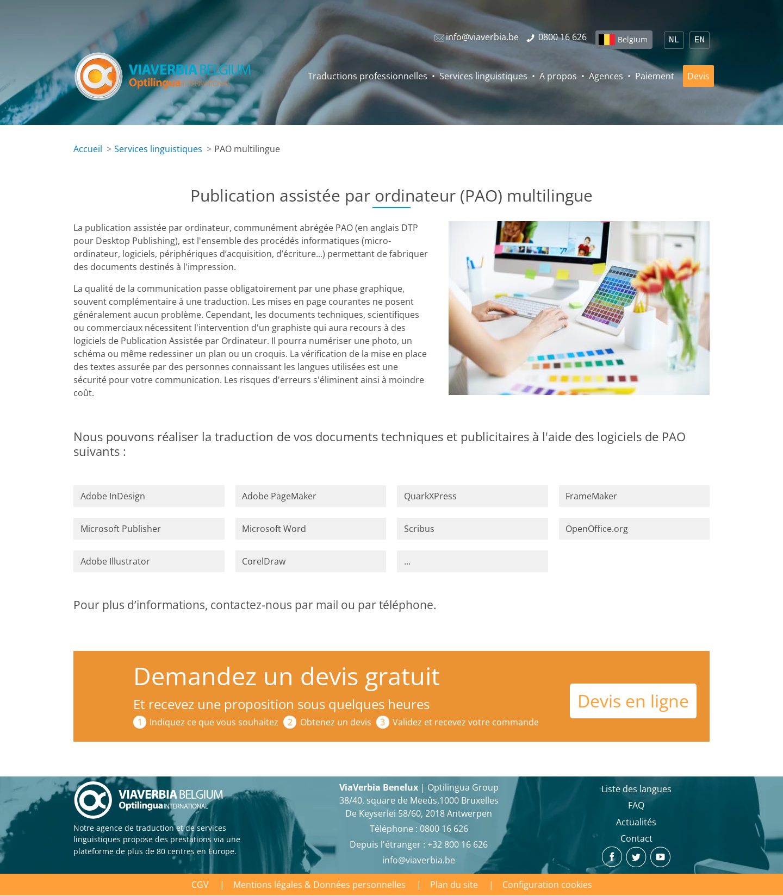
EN (699, 40)
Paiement (654, 76)
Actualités (636, 822)
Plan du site (454, 885)
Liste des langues (636, 789)
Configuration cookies (547, 885)
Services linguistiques (483, 76)
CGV (200, 885)
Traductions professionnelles (367, 76)
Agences (606, 76)
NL (674, 40)
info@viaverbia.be (418, 860)
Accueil (87, 149)
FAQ (636, 805)
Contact (636, 838)
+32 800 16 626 (457, 844)
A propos (558, 76)
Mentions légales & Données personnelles (319, 885)
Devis (698, 76)
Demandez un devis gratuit (286, 675)
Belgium (633, 39)
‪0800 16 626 (444, 829)
